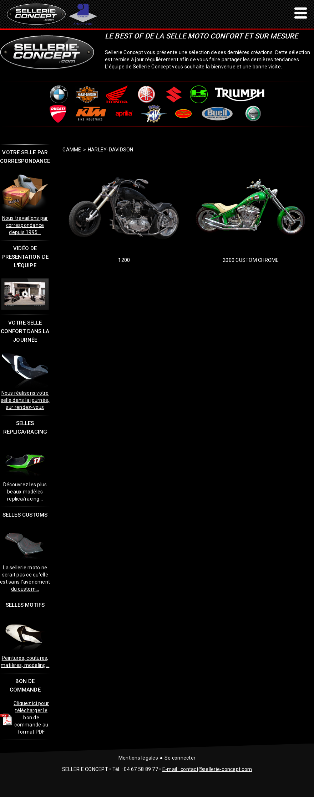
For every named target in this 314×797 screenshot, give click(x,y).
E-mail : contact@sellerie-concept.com (207, 769)
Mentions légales (138, 758)
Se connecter (180, 758)
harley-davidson (110, 149)
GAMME (71, 149)
